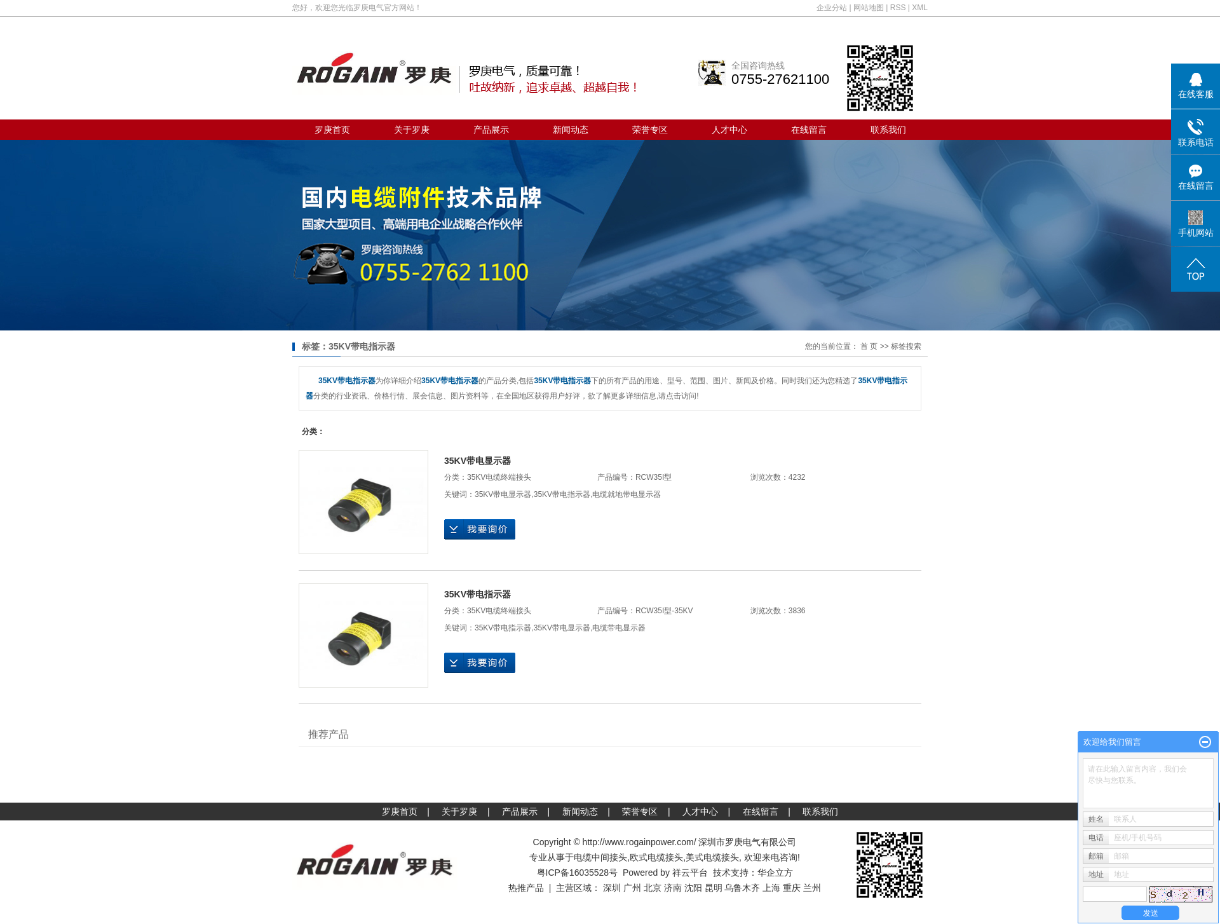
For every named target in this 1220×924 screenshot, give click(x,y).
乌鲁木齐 (742, 888)
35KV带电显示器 (477, 461)
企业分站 (832, 7)
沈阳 (693, 888)
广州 (632, 888)
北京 (652, 888)
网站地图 (868, 7)
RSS (898, 7)
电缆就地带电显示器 (626, 494)
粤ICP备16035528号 (577, 872)
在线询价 (479, 529)
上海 (771, 888)
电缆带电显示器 (619, 627)
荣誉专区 (650, 130)
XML (920, 7)
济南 (673, 888)
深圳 (612, 888)
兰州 (812, 888)
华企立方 (775, 872)
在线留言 (809, 130)
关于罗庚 (412, 130)
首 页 (869, 346)
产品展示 (491, 130)
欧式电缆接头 (656, 857)
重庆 (792, 888)
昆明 (713, 888)
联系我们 (888, 130)
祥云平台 (690, 872)
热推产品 (526, 888)
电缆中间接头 (600, 857)
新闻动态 (570, 130)
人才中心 (729, 130)
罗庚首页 (332, 130)
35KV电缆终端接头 (499, 477)
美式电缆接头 (712, 857)
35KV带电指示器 (562, 494)
